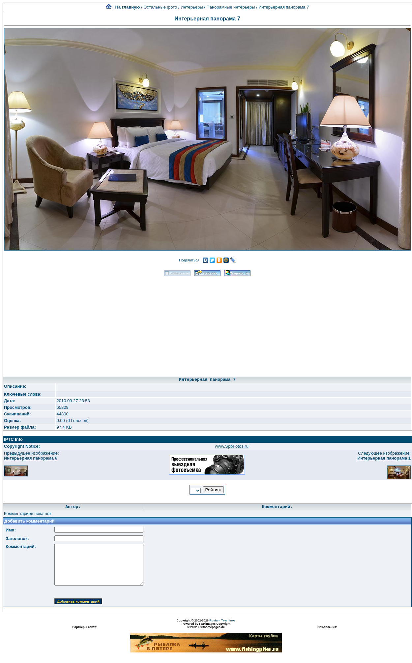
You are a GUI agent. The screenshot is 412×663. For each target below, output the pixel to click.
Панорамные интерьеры (230, 7)
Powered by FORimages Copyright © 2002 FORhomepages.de (206, 625)
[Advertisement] (207, 324)
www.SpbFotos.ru (232, 446)
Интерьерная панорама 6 (30, 458)
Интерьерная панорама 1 (384, 458)
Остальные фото (160, 7)
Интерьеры (192, 7)
